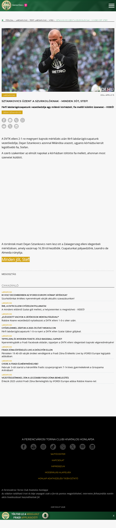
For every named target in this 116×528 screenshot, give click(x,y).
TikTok (53, 447)
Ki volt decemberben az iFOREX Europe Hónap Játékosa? (34, 295)
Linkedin (92, 447)
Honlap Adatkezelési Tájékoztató (58, 479)
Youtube (33, 447)
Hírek (51, 20)
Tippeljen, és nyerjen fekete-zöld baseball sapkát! (32, 339)
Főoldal (10, 20)
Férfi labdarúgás (38, 20)
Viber (63, 447)
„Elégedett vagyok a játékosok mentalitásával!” (30, 317)
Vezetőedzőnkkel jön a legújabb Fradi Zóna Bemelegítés (35, 378)
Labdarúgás (21, 20)
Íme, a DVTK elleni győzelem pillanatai (24, 306)
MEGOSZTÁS (9, 274)
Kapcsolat (58, 460)
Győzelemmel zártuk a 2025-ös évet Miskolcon (29, 328)
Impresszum (58, 466)
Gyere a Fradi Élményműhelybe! (20, 364)
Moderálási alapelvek (58, 472)
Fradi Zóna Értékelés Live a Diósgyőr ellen (27, 350)
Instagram (43, 447)
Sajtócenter (58, 454)
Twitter (73, 447)
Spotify (82, 447)
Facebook (24, 447)
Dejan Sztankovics (12, 112)
